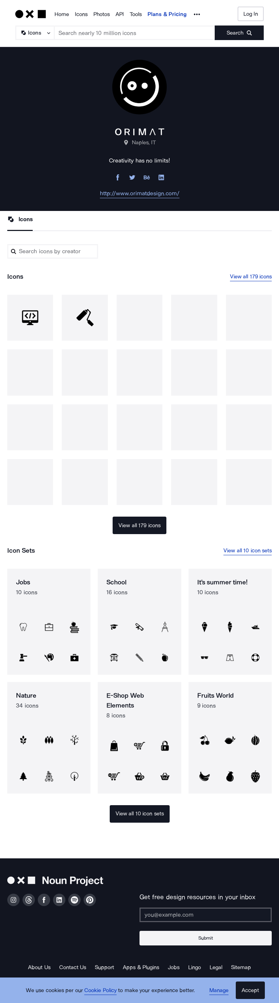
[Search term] (135, 33)
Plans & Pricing (167, 14)
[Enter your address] (206, 915)
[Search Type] (34, 33)
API (120, 14)
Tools (136, 14)
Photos (101, 14)
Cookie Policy (100, 990)
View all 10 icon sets (247, 550)
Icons (81, 14)
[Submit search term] (239, 33)
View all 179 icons (251, 276)
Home (61, 14)
